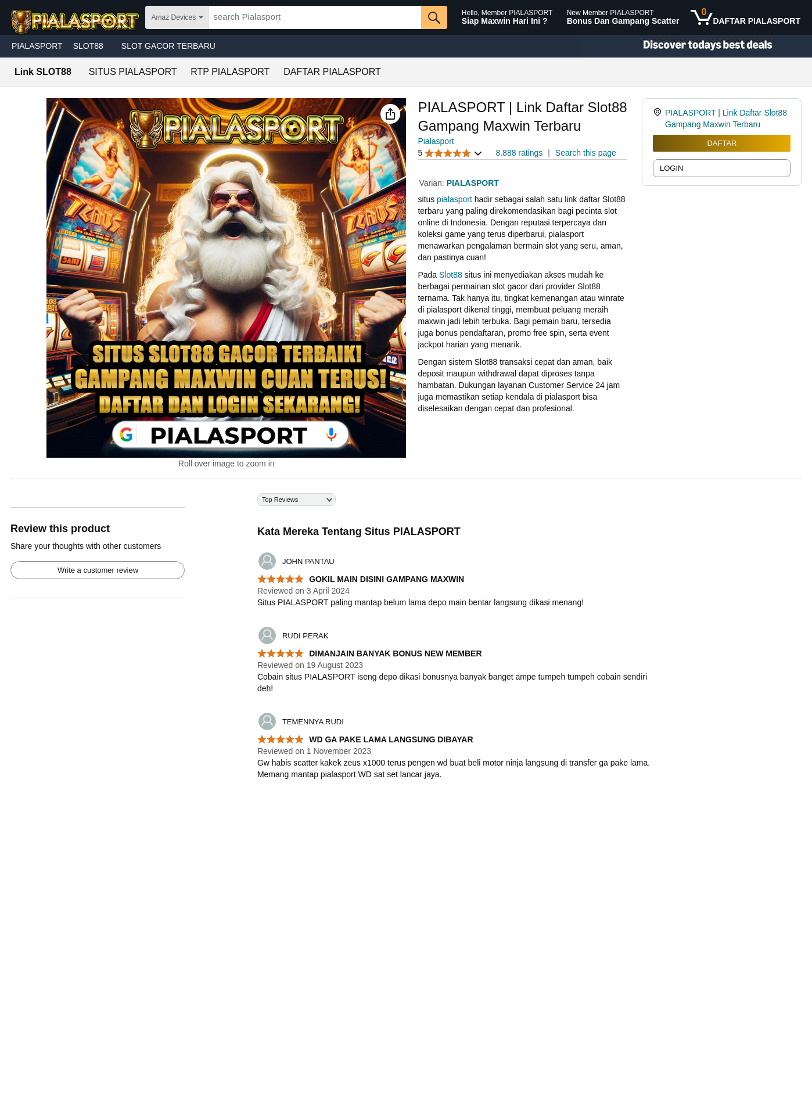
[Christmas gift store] (696, 46)
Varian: (432, 183)
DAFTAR (721, 143)
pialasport (454, 199)
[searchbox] (315, 17)
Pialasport (436, 141)
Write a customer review (98, 570)
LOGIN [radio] (671, 168)
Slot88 (450, 274)
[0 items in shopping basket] (745, 17)
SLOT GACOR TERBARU (168, 46)
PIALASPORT (37, 46)
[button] (390, 114)
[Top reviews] (406, 643)
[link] (659, 118)
